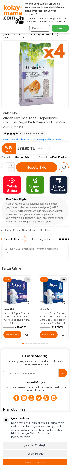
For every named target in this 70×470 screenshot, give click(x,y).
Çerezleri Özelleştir (35, 445)
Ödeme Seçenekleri (40, 239)
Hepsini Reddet (35, 453)
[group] (35, 74)
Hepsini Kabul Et (35, 462)
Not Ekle (44, 230)
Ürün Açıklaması (13, 239)
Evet (60, 28)
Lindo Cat (8, 309)
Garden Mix (9, 113)
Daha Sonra (39, 28)
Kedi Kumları (59, 157)
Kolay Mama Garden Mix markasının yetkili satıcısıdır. (31, 139)
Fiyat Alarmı (27, 230)
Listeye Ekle (9, 230)
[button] (23, 343)
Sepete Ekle (36, 167)
